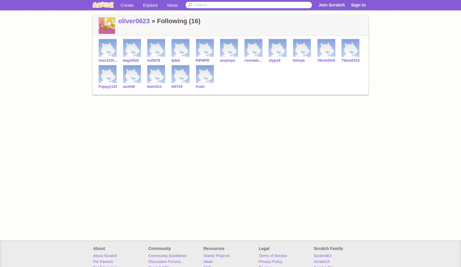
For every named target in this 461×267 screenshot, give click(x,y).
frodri (200, 87)
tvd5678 (153, 60)
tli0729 (176, 87)
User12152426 (108, 60)
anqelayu (227, 60)
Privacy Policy (271, 261)
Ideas (172, 5)
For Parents (103, 261)
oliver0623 (134, 21)
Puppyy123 (107, 87)
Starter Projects (216, 255)
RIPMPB (203, 60)
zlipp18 (274, 60)
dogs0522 (131, 60)
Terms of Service (273, 255)
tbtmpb (299, 60)
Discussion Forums (164, 261)
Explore (150, 5)
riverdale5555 (254, 60)
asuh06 (129, 87)
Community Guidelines (167, 255)
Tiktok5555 (326, 60)
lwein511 (154, 87)
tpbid (175, 60)
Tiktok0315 (350, 60)
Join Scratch (331, 4)
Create (127, 5)
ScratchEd (322, 255)
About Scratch (105, 255)
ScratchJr (322, 261)
